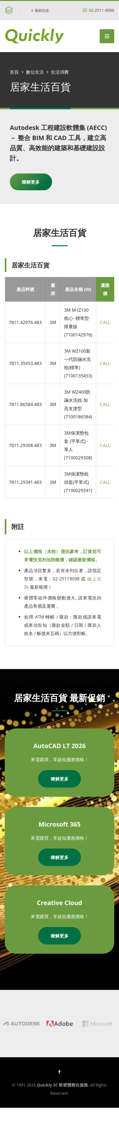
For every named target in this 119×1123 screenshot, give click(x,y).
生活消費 (60, 72)
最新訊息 (40, 10)
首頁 (14, 72)
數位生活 (35, 72)
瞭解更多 (31, 182)
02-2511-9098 (98, 10)
